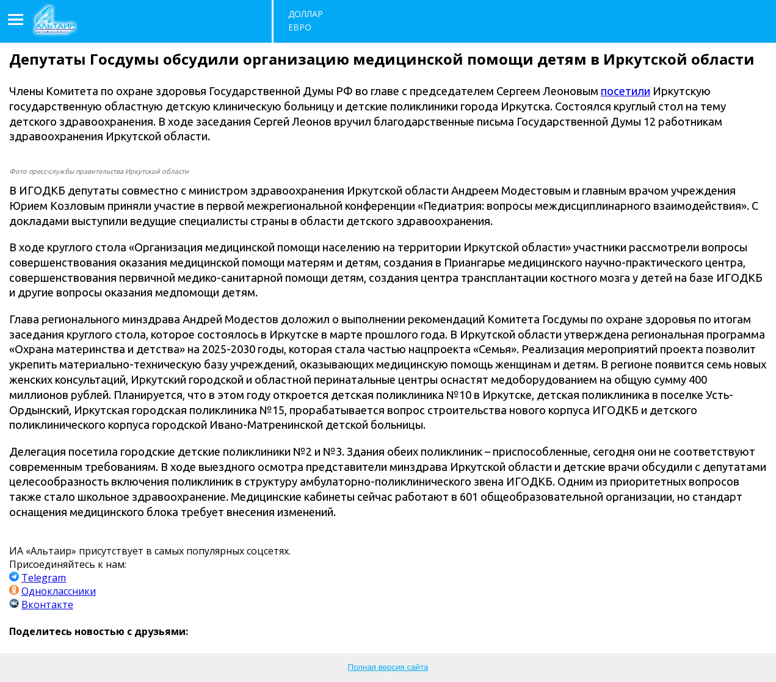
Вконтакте (47, 604)
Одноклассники (58, 591)
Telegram (43, 577)
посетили (625, 91)
